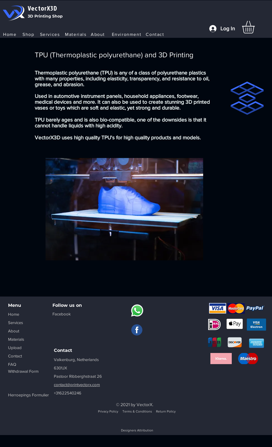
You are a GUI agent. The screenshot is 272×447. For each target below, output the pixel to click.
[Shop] (29, 34)
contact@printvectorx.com (77, 384)
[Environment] (127, 34)
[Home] (10, 34)
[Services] (50, 34)
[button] (255, 27)
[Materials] (76, 34)
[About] (98, 34)
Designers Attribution (137, 430)
